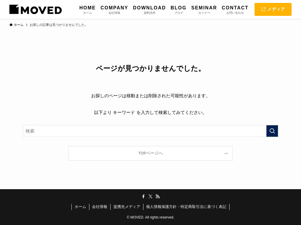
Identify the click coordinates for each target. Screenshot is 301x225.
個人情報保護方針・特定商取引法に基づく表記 (186, 206)
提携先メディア (126, 206)
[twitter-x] (150, 196)
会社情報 (99, 206)
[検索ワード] (150, 131)
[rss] (157, 196)
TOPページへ (150, 153)
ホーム (80, 206)
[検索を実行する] (272, 131)
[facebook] (143, 196)
